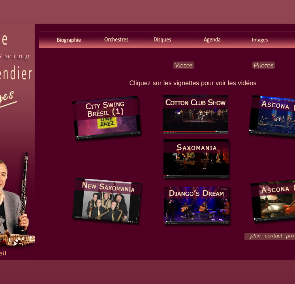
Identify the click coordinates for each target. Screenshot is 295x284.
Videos (184, 65)
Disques (162, 40)
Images (261, 40)
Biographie (63, 40)
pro (290, 236)
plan (255, 236)
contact (273, 236)
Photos (264, 65)
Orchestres (113, 40)
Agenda (212, 40)
